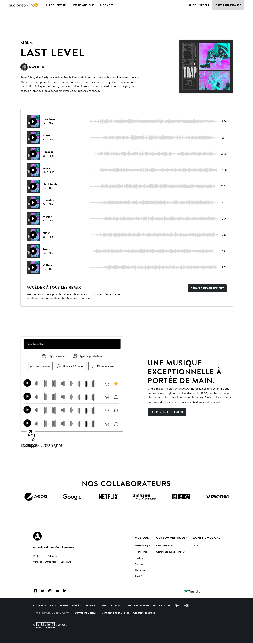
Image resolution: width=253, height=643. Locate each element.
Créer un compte (228, 5)
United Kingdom (138, 605)
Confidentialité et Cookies (115, 612)
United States (161, 605)
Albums (139, 563)
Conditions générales (144, 612)
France (90, 605)
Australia (39, 605)
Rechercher (141, 551)
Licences (107, 5)
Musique (142, 538)
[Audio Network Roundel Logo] (37, 536)
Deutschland (59, 605)
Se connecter (199, 5)
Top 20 (138, 576)
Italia (103, 605)
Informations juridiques (85, 612)
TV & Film (38, 556)
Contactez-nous (164, 545)
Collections (140, 570)
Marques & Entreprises (44, 561)
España (76, 605)
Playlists (139, 557)
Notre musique (83, 5)
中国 (186, 605)
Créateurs (66, 561)
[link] (23, 5)
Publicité (52, 556)
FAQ (195, 545)
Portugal (117, 605)
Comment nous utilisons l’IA (170, 551)
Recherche (54, 5)
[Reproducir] (33, 121)
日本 (177, 605)
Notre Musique (142, 545)
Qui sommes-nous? (171, 538)
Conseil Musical (206, 538)
